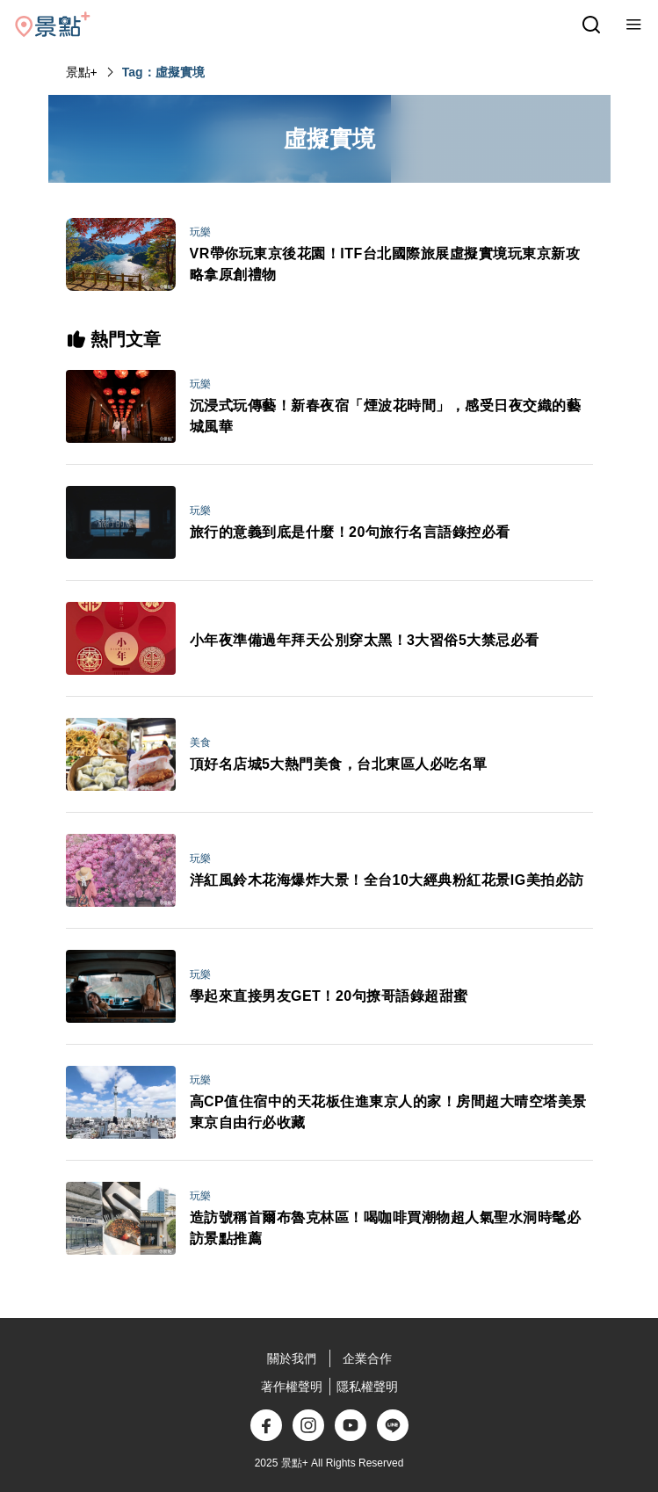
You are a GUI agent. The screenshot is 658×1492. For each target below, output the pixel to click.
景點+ (82, 72)
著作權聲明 (291, 1387)
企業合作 (367, 1358)
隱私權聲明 (367, 1387)
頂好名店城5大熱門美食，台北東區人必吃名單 (339, 764)
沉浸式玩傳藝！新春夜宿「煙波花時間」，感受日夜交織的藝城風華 (386, 416)
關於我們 (291, 1358)
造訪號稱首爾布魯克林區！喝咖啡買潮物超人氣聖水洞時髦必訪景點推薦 (386, 1228)
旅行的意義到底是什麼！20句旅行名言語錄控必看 (350, 532)
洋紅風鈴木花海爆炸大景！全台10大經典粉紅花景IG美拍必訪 (387, 880)
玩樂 (200, 232)
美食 (200, 742)
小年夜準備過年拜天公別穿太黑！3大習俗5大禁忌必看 (364, 640)
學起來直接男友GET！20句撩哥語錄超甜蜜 (329, 996)
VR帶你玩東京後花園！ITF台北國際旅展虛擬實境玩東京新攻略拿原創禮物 (385, 264)
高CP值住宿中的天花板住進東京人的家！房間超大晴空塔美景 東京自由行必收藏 (388, 1112)
